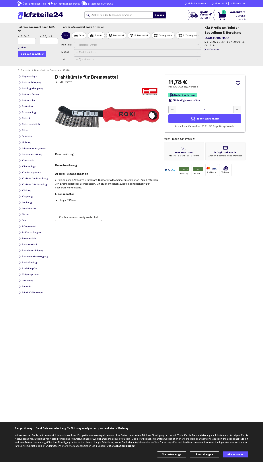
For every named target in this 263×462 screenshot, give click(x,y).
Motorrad (118, 35)
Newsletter (239, 3)
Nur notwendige (171, 454)
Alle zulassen (235, 454)
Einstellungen (204, 454)
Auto (81, 35)
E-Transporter (191, 35)
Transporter (165, 35)
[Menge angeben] (204, 109)
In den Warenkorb (207, 118)
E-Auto (98, 35)
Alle (66, 35)
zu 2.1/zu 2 (23, 36)
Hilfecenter (213, 49)
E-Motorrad (141, 35)
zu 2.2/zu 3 (46, 36)
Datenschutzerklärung (121, 445)
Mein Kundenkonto (198, 3)
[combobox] (120, 15)
